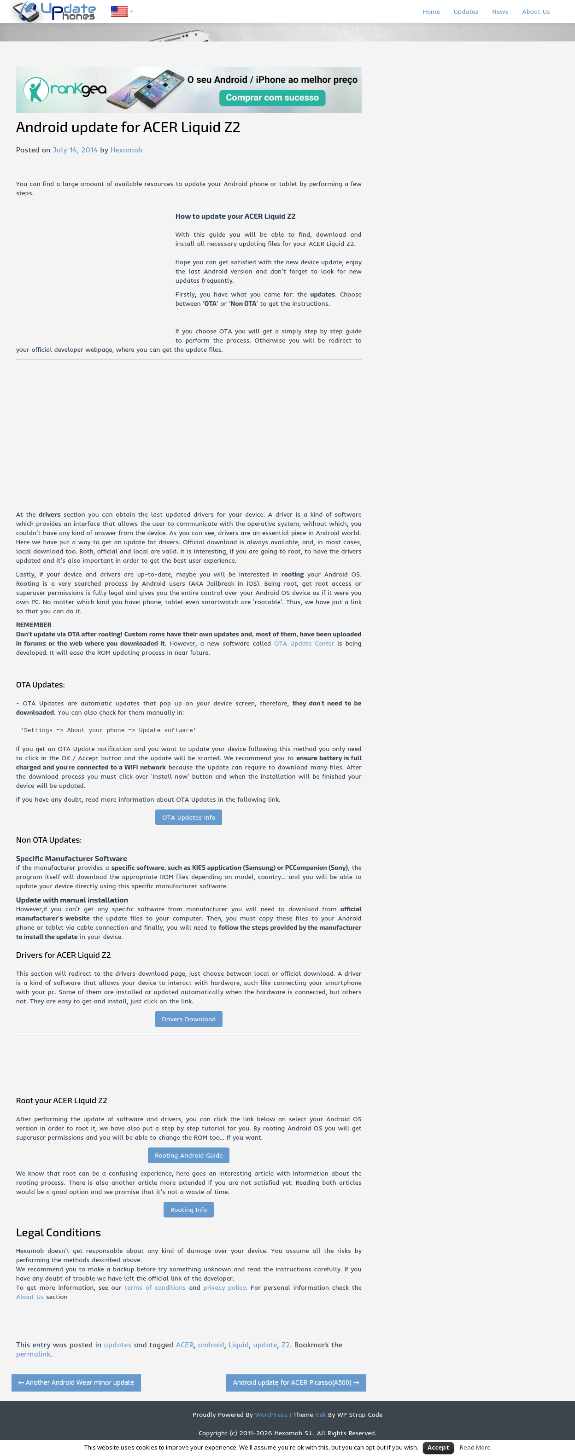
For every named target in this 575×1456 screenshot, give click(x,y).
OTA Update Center (304, 643)
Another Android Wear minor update (76, 1382)
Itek (319, 1414)
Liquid (239, 1344)
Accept (438, 1447)
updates (117, 1344)
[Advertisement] (95, 275)
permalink (33, 1353)
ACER (185, 1344)
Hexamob (126, 149)
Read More (475, 1447)
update (265, 1344)
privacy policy (225, 1287)
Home (431, 11)
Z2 (286, 1344)
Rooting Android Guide (189, 1155)
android (211, 1344)
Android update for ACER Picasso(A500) (296, 1382)
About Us (536, 11)
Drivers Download (189, 1019)
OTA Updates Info (189, 817)
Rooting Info (188, 1210)
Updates (466, 11)
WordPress (270, 1414)
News (500, 11)
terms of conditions (155, 1287)
